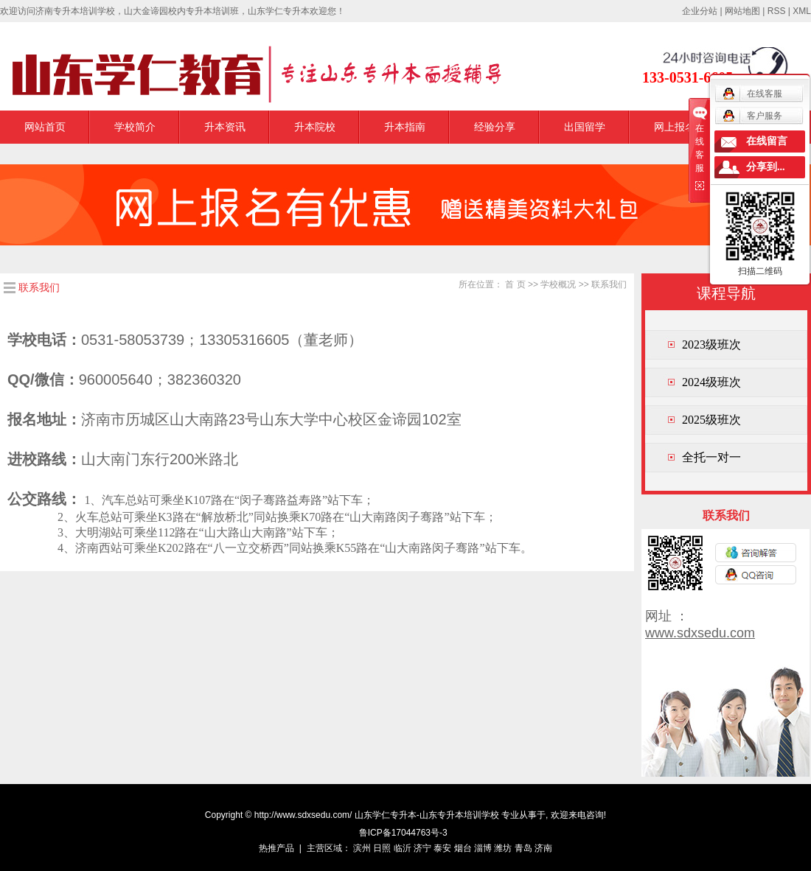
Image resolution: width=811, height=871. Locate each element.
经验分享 (494, 127)
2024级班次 (711, 382)
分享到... (765, 166)
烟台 (463, 848)
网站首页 (45, 127)
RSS (777, 11)
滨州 (362, 848)
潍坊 (503, 848)
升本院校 (314, 127)
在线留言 (766, 141)
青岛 (523, 848)
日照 (382, 848)
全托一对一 (711, 457)
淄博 (483, 848)
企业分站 (699, 11)
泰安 (442, 848)
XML (802, 11)
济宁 (422, 848)
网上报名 (674, 127)
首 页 (515, 284)
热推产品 (276, 848)
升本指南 (404, 127)
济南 (543, 848)
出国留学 (584, 127)
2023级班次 (711, 344)
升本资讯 (225, 127)
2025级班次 (711, 419)
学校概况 (558, 284)
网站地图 (742, 11)
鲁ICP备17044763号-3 (403, 833)
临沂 (402, 848)
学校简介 (135, 127)
